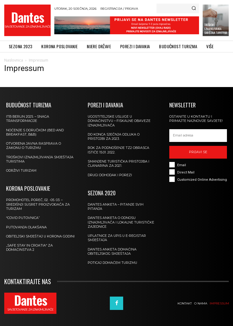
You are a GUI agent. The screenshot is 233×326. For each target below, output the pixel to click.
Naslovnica (13, 60)
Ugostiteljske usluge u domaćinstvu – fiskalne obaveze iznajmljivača (119, 120)
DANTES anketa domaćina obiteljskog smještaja (112, 251)
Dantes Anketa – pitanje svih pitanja (116, 206)
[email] (198, 135)
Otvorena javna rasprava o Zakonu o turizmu (33, 145)
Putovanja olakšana (26, 227)
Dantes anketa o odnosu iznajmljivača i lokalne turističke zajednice (121, 222)
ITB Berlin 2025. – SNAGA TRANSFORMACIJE (28, 118)
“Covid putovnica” (23, 218)
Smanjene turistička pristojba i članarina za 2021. (119, 163)
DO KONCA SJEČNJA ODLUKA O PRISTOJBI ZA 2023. (114, 136)
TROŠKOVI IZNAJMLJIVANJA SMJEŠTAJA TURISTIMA (215, 28)
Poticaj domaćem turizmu (113, 262)
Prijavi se (198, 152)
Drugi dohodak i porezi (110, 175)
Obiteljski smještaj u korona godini (40, 236)
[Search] (193, 8)
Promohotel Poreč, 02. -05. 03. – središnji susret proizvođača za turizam (38, 204)
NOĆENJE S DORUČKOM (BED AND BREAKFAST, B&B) (35, 132)
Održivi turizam (21, 170)
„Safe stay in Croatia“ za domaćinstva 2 (29, 247)
